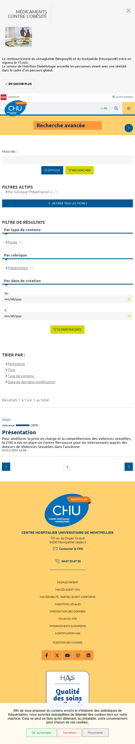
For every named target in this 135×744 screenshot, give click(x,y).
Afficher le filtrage (129, 128)
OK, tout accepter (41, 732)
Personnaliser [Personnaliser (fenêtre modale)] (95, 732)
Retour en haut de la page (129, 479)
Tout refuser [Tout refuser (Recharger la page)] (69, 732)
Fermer (128, 10)
